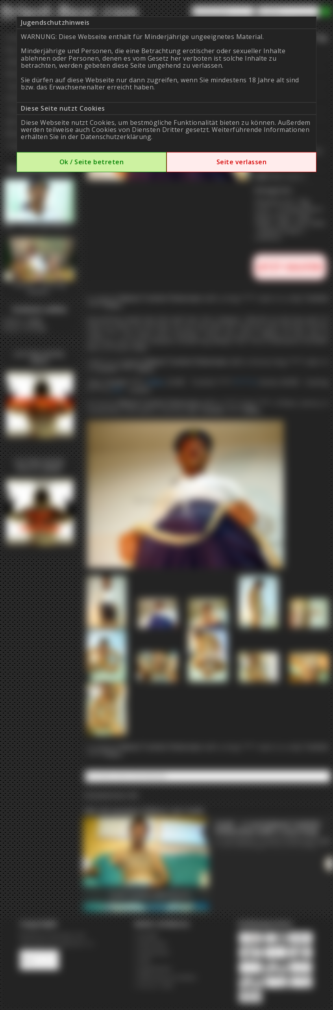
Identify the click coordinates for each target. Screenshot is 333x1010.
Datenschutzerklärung (115, 136)
